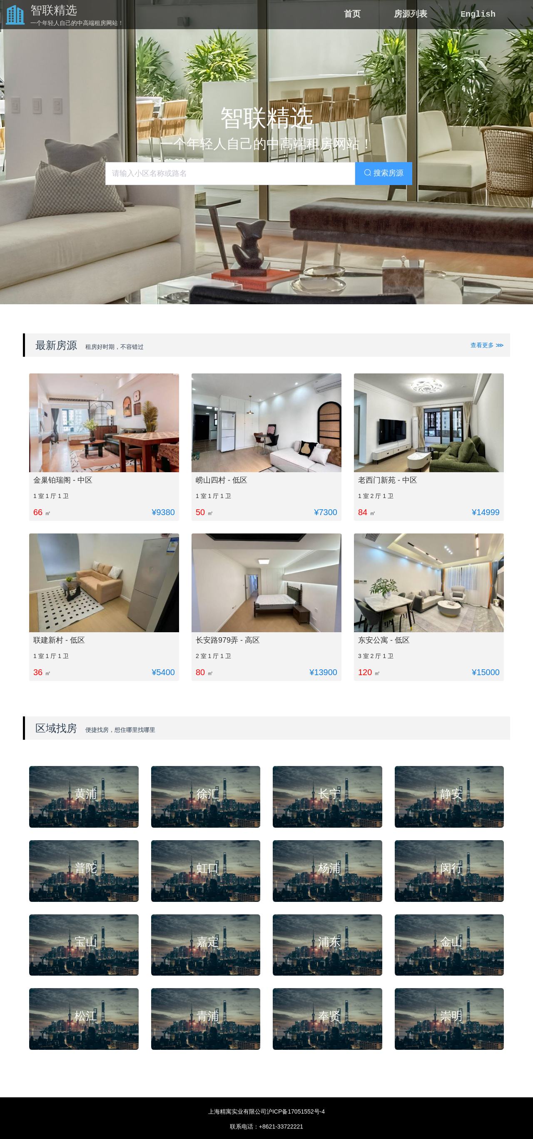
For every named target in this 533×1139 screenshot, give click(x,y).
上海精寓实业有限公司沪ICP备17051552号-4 (266, 1111)
